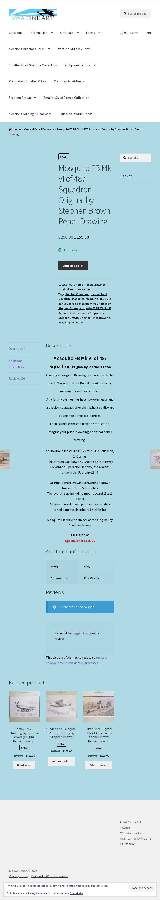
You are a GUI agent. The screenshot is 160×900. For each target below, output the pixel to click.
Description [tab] (17, 348)
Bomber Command (77, 294)
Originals (66, 32)
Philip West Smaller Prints (28, 81)
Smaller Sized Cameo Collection (66, 97)
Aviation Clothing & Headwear (30, 114)
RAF (60, 322)
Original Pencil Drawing (94, 318)
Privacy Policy (18, 876)
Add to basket (73, 266)
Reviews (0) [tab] (17, 378)
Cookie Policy (76, 893)
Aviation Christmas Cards (27, 49)
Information (39, 32)
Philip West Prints (77, 65)
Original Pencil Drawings (39, 129)
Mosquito (78, 299)
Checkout (15, 32)
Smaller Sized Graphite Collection (33, 65)
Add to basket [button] (61, 761)
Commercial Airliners (69, 81)
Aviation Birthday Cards (74, 49)
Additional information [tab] (17, 363)
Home (17, 129)
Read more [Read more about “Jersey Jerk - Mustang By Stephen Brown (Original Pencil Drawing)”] (24, 765)
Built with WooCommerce (49, 876)
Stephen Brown (20, 97)
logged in (79, 633)
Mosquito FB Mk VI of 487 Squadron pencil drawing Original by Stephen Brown (85, 303)
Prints (90, 32)
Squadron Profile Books (75, 114)
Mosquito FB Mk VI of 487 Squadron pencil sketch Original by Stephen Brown (84, 312)
